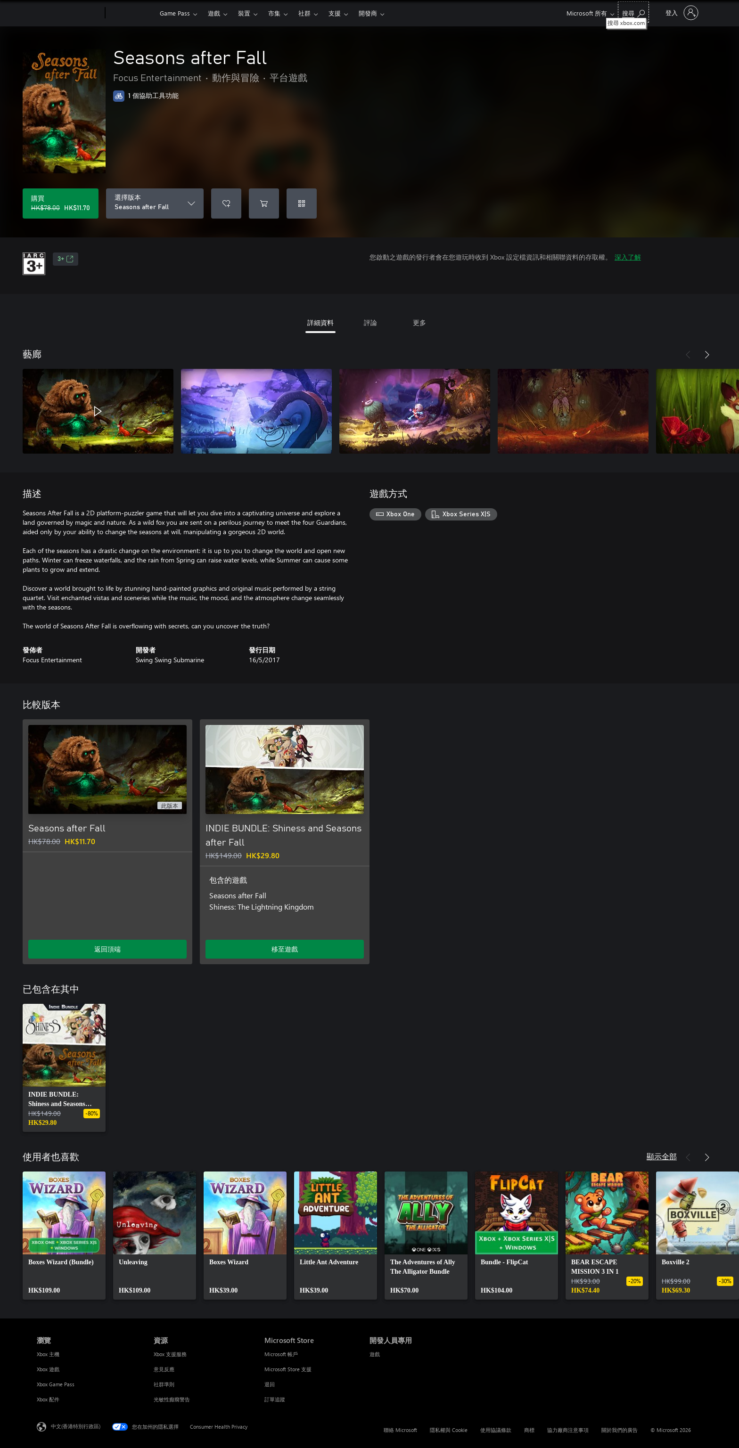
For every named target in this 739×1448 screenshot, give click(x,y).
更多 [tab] (419, 322)
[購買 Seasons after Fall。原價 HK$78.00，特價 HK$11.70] (61, 203)
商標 (529, 1430)
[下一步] (707, 354)
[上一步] (688, 354)
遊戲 (214, 13)
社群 (304, 13)
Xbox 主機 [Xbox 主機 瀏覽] (48, 1354)
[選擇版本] (155, 203)
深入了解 (628, 256)
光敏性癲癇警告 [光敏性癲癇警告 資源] (172, 1399)
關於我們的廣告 (619, 1430)
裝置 (244, 13)
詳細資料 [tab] (320, 322)
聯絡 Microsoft (400, 1430)
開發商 (368, 13)
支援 (334, 13)
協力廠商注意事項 (568, 1430)
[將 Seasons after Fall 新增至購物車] (264, 203)
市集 (274, 13)
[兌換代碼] (302, 203)
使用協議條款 (495, 1430)
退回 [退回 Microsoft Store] (269, 1384)
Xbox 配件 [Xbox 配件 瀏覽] (48, 1399)
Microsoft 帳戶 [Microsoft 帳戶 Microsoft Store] (281, 1354)
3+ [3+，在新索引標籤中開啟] (65, 259)
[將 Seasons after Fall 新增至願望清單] (226, 203)
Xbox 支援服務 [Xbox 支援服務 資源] (170, 1354)
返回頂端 (107, 948)
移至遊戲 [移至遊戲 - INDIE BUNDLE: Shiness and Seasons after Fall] (284, 948)
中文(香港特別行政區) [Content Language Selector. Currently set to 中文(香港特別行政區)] (75, 1426)
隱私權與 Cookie (449, 1430)
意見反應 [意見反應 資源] (164, 1369)
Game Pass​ (175, 13)
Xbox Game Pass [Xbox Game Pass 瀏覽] (55, 1384)
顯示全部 (662, 1156)
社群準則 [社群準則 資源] (164, 1384)
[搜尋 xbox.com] (633, 12)
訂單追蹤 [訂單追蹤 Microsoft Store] (274, 1399)
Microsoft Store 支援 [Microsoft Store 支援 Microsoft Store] (288, 1369)
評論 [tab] (370, 322)
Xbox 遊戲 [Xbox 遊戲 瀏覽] (48, 1369)
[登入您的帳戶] (681, 12)
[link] (64, 1068)
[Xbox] (131, 13)
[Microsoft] (69, 13)
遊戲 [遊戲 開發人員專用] (375, 1354)
